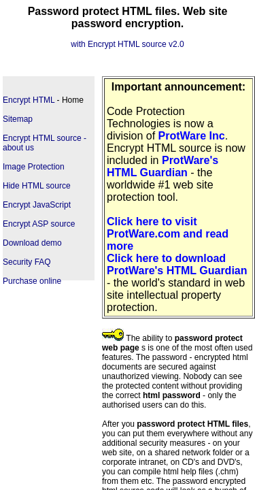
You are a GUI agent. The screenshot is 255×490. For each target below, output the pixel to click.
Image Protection (34, 167)
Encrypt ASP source (39, 224)
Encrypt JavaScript (37, 205)
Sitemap (18, 119)
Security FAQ (27, 262)
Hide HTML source (37, 186)
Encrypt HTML (28, 100)
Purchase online (32, 281)
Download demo (32, 243)
